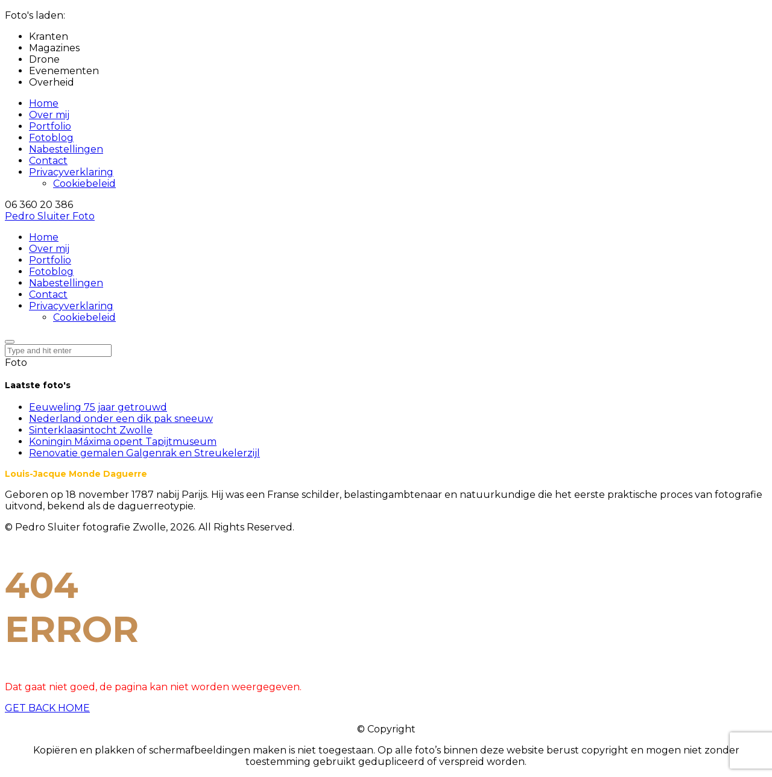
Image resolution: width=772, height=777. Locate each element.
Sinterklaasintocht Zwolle (91, 430)
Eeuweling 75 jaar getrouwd (98, 407)
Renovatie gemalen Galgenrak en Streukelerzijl (144, 453)
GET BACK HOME (47, 708)
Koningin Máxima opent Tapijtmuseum (123, 441)
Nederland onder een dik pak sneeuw (121, 418)
